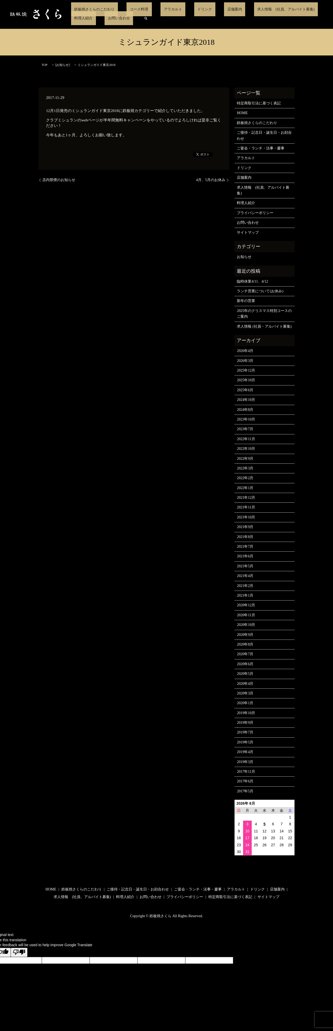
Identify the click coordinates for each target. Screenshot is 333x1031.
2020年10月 (246, 625)
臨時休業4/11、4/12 (252, 281)
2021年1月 (245, 595)
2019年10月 (246, 713)
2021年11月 (246, 507)
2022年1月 (245, 488)
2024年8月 (245, 410)
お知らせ (62, 65)
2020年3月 (245, 693)
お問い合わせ (82, 18)
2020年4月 (245, 684)
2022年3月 (245, 468)
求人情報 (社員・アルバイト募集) (264, 326)
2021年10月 (246, 517)
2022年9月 (245, 459)
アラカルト (160, 9)
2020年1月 (245, 703)
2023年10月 (246, 419)
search (106, 18)
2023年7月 (245, 429)
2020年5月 (245, 674)
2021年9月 (245, 527)
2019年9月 (245, 723)
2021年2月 (245, 586)
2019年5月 (245, 742)
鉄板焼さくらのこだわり (91, 9)
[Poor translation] (19, 952)
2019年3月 (245, 762)
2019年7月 (245, 732)
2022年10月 (246, 449)
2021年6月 (245, 556)
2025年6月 (245, 390)
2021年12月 (246, 498)
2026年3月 (245, 361)
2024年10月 (246, 400)
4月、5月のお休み (210, 180)
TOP (44, 65)
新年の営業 (246, 301)
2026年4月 (245, 351)
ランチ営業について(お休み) (260, 291)
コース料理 (129, 9)
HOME (242, 113)
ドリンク (185, 9)
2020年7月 (245, 654)
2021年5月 (245, 566)
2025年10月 (246, 380)
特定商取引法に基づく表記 (259, 103)
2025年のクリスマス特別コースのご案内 (264, 313)
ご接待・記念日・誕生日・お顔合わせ (264, 135)
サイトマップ (248, 232)
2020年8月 (245, 644)
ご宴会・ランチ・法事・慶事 (260, 148)
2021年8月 (245, 537)
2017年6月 (245, 781)
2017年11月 (246, 772)
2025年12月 (246, 370)
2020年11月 (246, 615)
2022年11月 (246, 439)
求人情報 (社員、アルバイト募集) (253, 9)
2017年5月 (245, 791)
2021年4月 (245, 576)
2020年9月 (245, 635)
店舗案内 (208, 9)
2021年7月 (245, 546)
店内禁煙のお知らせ (58, 180)
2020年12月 (246, 605)
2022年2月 (245, 478)
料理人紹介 (300, 9)
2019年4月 (245, 752)
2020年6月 (245, 664)
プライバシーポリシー (255, 213)
